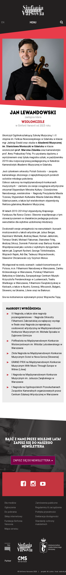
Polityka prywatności (45, 512)
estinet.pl (62, 572)
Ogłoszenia (10, 507)
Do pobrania (11, 512)
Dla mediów (10, 503)
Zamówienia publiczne (46, 503)
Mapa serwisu (11, 529)
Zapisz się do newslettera (32, 460)
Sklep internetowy (13, 516)
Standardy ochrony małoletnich (44, 523)
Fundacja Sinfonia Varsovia (13, 523)
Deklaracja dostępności (46, 516)
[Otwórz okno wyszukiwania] (61, 22)
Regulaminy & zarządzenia (48, 507)
